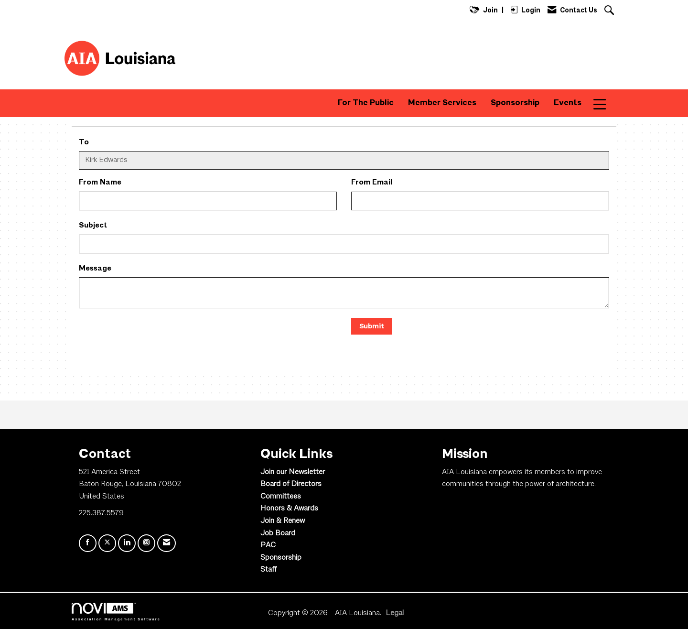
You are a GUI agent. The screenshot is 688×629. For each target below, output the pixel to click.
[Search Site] (610, 11)
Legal (395, 613)
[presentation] (151, 336)
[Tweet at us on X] (107, 543)
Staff (268, 570)
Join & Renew (282, 521)
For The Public (366, 103)
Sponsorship (515, 103)
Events (567, 103)
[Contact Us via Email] (166, 543)
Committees (280, 496)
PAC (268, 545)
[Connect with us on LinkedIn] (127, 543)
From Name (100, 182)
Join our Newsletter (292, 472)
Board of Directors (291, 484)
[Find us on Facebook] (88, 543)
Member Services (442, 103)
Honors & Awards (289, 508)
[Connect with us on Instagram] (146, 543)
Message (95, 268)
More (606, 103)
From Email (371, 182)
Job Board (277, 533)
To (84, 142)
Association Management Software (116, 611)
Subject (93, 225)
